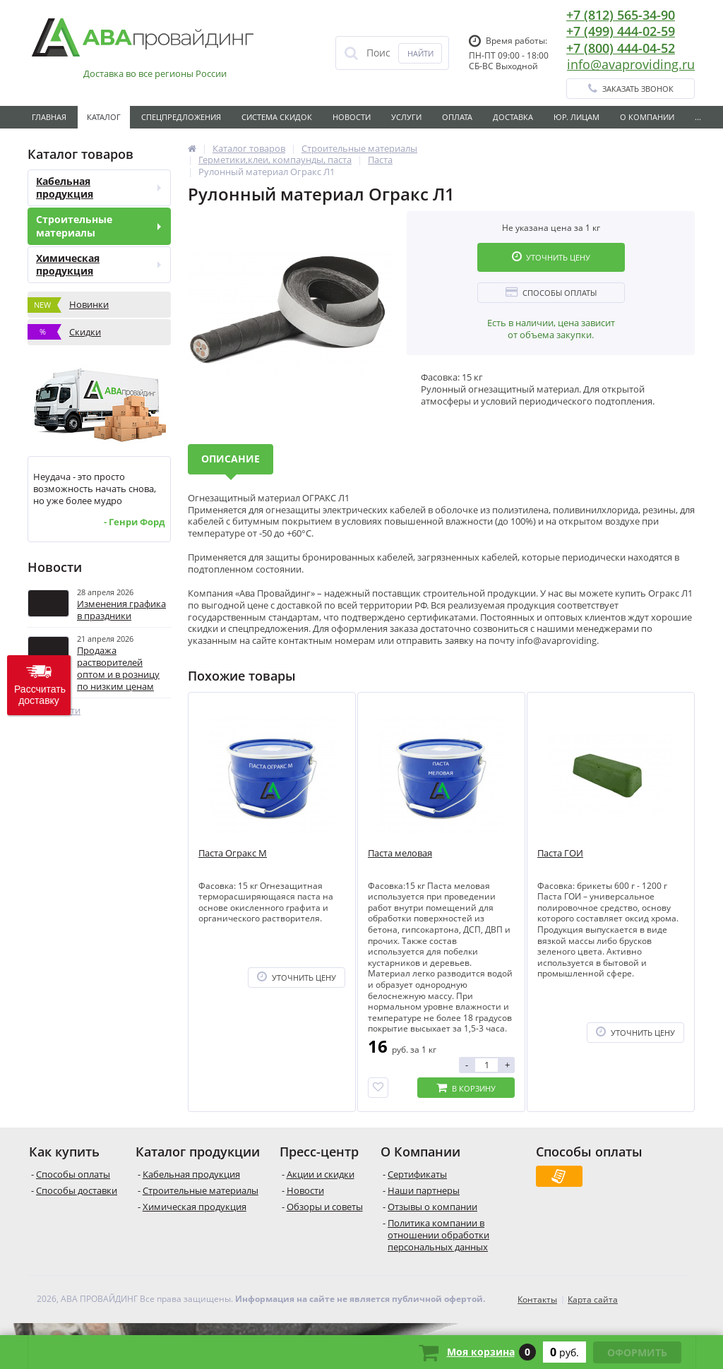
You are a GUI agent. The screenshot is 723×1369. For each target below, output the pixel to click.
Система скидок (276, 117)
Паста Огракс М (232, 853)
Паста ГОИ (560, 853)
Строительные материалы (98, 226)
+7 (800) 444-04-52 (620, 48)
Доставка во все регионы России (155, 74)
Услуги (406, 117)
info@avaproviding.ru (631, 64)
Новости (352, 117)
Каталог (104, 117)
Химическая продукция (98, 264)
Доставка (513, 117)
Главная (49, 117)
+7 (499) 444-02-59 (620, 31)
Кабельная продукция (98, 187)
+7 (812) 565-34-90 (620, 14)
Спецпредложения (181, 117)
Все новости (54, 711)
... (698, 117)
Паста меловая (400, 853)
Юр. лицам (576, 117)
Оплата (457, 117)
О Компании (647, 117)
